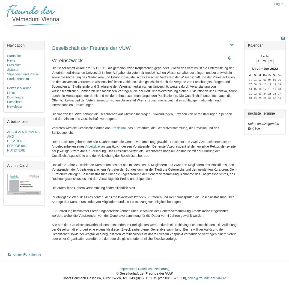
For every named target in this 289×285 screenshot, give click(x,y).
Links (11, 93)
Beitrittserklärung (19, 88)
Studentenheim (18, 79)
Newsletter (14, 106)
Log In (280, 4)
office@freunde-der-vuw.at (207, 278)
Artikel (15, 255)
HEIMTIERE (16, 141)
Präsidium (118, 128)
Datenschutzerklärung (154, 269)
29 (255, 98)
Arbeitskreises (95, 146)
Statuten (13, 69)
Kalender (32, 255)
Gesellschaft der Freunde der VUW (91, 48)
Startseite (14, 56)
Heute (265, 56)
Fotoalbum (14, 102)
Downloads (15, 97)
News (11, 60)
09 (260, 84)
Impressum (127, 269)
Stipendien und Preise (23, 74)
